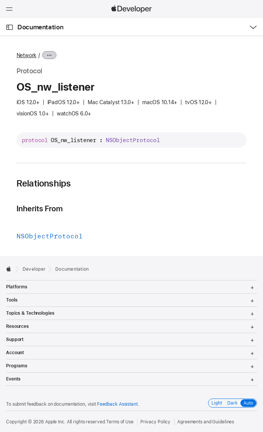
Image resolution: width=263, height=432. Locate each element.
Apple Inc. (55, 421)
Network (26, 55)
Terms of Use (120, 421)
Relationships (44, 183)
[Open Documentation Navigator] (9, 27)
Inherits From (40, 208)
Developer (34, 269)
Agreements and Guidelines (205, 421)
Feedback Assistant (117, 404)
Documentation (40, 27)
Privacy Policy (155, 421)
